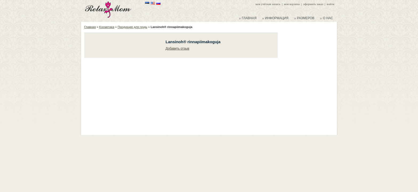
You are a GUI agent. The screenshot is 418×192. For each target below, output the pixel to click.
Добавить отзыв (177, 48)
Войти (330, 4)
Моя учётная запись (267, 4)
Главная (90, 27)
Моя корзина (292, 4)
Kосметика (106, 27)
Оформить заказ (313, 4)
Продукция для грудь (132, 27)
